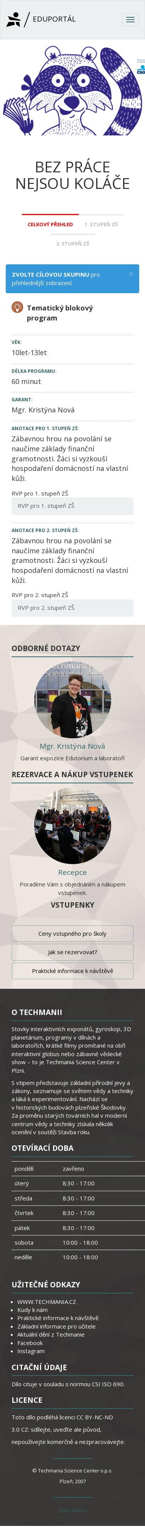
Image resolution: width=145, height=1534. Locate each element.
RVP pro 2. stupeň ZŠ (46, 607)
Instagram (31, 1351)
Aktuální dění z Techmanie (51, 1334)
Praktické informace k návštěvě (72, 971)
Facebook (30, 1343)
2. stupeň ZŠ (72, 243)
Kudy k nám (32, 1310)
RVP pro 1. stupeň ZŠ (46, 505)
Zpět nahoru (72, 1510)
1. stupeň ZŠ (101, 224)
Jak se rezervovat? (72, 952)
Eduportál (41, 19)
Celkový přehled (50, 224)
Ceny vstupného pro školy (72, 933)
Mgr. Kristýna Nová (43, 409)
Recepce (72, 872)
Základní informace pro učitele (56, 1326)
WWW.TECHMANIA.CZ (46, 1301)
